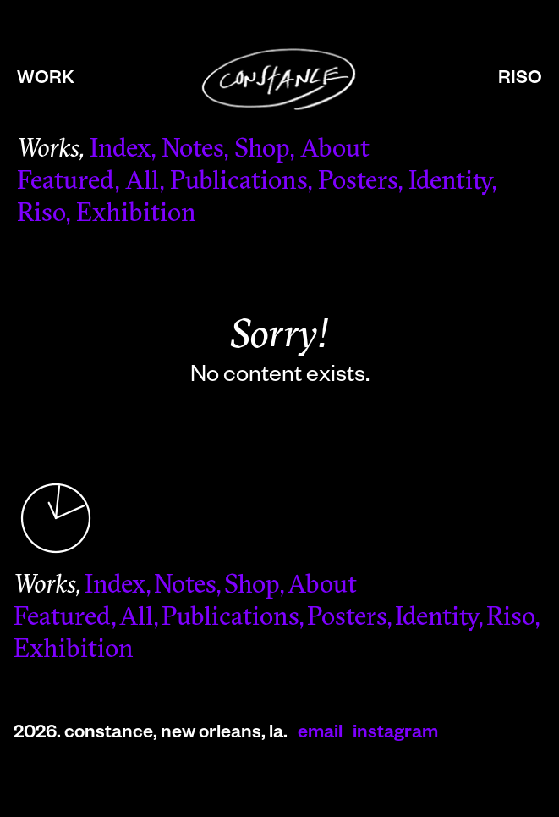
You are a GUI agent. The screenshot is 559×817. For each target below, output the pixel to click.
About (335, 150)
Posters (357, 182)
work (45, 80)
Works (48, 150)
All (142, 182)
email (320, 735)
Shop (261, 150)
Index (120, 150)
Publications (238, 182)
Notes (192, 150)
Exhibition (136, 214)
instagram (395, 735)
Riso (41, 214)
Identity (449, 182)
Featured (65, 182)
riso (520, 80)
